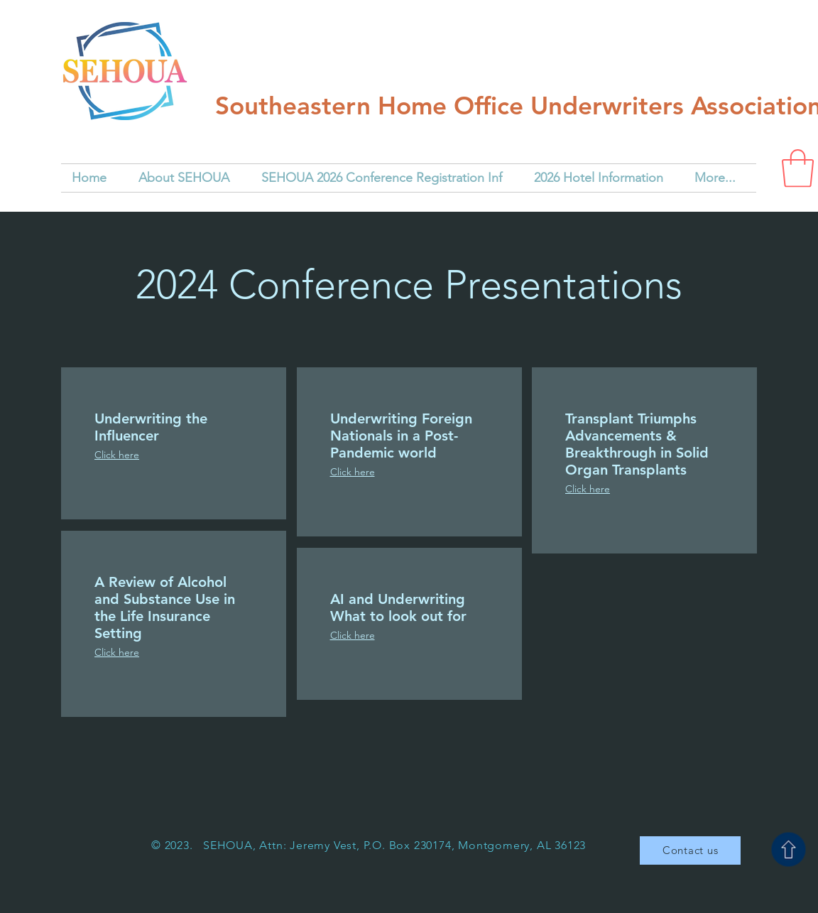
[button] (798, 168)
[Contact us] (690, 850)
